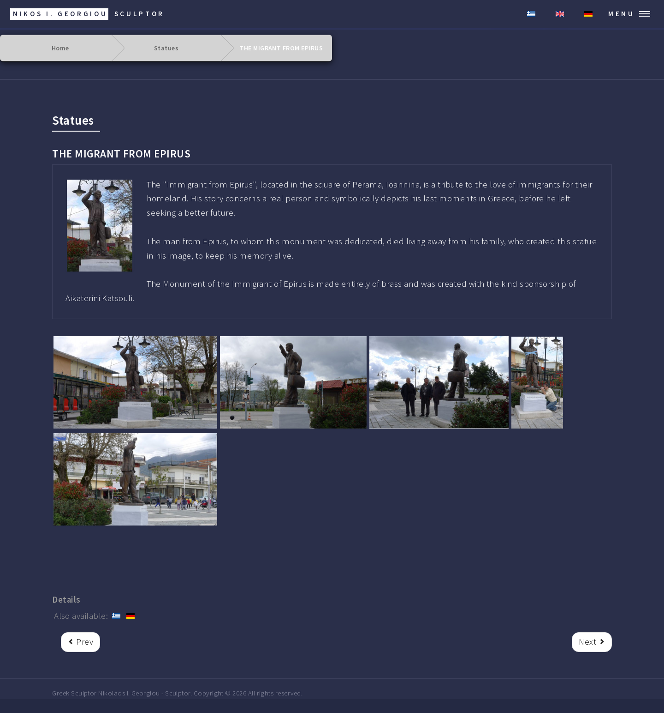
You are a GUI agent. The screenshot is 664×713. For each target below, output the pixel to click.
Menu (621, 13)
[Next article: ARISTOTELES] (591, 642)
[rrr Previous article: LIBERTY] (80, 642)
